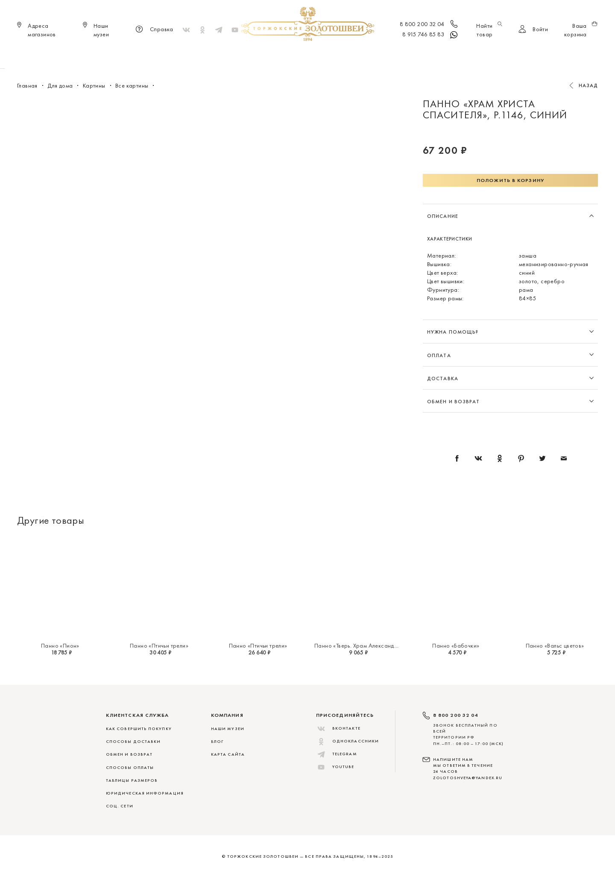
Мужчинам (336, 55)
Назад (588, 85)
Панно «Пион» (60, 645)
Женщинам (292, 55)
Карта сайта (228, 754)
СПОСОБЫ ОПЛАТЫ (130, 767)
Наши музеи (227, 728)
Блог (217, 741)
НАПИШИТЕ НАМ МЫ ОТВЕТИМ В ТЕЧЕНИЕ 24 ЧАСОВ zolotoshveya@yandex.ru (467, 768)
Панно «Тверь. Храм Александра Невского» (372, 645)
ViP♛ (408, 55)
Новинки (184, 55)
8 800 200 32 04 (429, 25)
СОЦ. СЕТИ (119, 806)
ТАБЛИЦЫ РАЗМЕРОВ (132, 780)
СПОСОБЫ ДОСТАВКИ (133, 741)
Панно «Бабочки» (455, 645)
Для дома (377, 55)
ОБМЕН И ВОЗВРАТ (129, 754)
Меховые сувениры (236, 55)
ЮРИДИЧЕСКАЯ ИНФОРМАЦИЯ (145, 793)
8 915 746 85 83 (430, 35)
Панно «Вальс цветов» (555, 645)
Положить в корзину (510, 180)
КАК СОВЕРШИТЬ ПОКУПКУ (139, 728)
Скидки (437, 55)
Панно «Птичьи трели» (159, 645)
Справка (153, 30)
